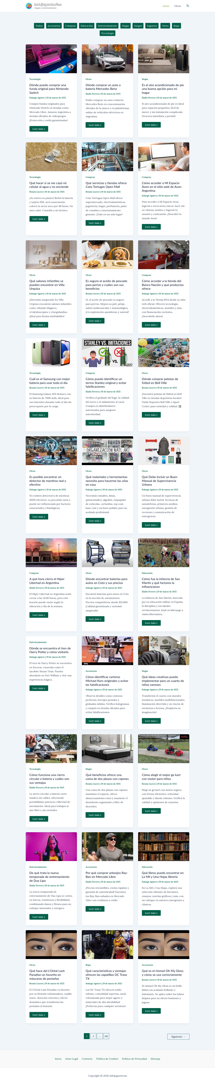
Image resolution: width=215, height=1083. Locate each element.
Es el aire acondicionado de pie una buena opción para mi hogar (163, 88)
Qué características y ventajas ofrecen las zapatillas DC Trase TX (106, 974)
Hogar (145, 79)
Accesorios (91, 671)
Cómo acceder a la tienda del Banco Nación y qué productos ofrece (163, 284)
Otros (89, 79)
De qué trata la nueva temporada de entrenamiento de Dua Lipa (49, 876)
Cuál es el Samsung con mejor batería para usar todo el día (49, 381)
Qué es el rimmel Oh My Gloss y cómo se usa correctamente (163, 972)
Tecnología (35, 79)
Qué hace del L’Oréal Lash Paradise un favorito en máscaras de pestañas (47, 974)
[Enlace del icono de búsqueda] (187, 6)
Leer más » (38, 129)
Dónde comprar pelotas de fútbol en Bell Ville (160, 381)
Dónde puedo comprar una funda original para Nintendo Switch (49, 88)
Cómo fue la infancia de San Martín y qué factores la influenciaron (161, 582)
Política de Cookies (107, 1058)
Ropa (88, 965)
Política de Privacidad (132, 1058)
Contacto (87, 1058)
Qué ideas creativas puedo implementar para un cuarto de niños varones (163, 680)
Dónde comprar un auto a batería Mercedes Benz (103, 87)
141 (106, 1036)
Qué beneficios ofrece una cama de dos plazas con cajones (107, 777)
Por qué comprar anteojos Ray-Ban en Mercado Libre (107, 874)
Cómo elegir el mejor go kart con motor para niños (161, 777)
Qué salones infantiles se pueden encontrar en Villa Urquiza (47, 284)
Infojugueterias (48, 4)
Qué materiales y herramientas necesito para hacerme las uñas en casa (107, 480)
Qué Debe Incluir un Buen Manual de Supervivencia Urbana (159, 480)
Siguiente (178, 1036)
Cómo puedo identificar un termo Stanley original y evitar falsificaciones (106, 382)
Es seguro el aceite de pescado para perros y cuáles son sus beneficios (106, 284)
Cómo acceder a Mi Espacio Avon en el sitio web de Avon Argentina (161, 186)
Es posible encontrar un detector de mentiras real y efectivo (47, 480)
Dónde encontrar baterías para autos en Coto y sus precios (106, 581)
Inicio (61, 1058)
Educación (147, 573)
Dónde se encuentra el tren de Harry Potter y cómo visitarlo (50, 650)
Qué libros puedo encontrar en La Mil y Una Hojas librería (163, 874)
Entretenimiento (38, 642)
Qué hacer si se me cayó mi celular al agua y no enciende (49, 185)
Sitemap (152, 1058)
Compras (90, 177)
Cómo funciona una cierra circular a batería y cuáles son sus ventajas (49, 778)
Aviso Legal (73, 1058)
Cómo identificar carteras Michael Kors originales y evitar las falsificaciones (107, 680)
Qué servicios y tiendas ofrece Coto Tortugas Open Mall (106, 185)
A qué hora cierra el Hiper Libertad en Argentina (47, 581)
